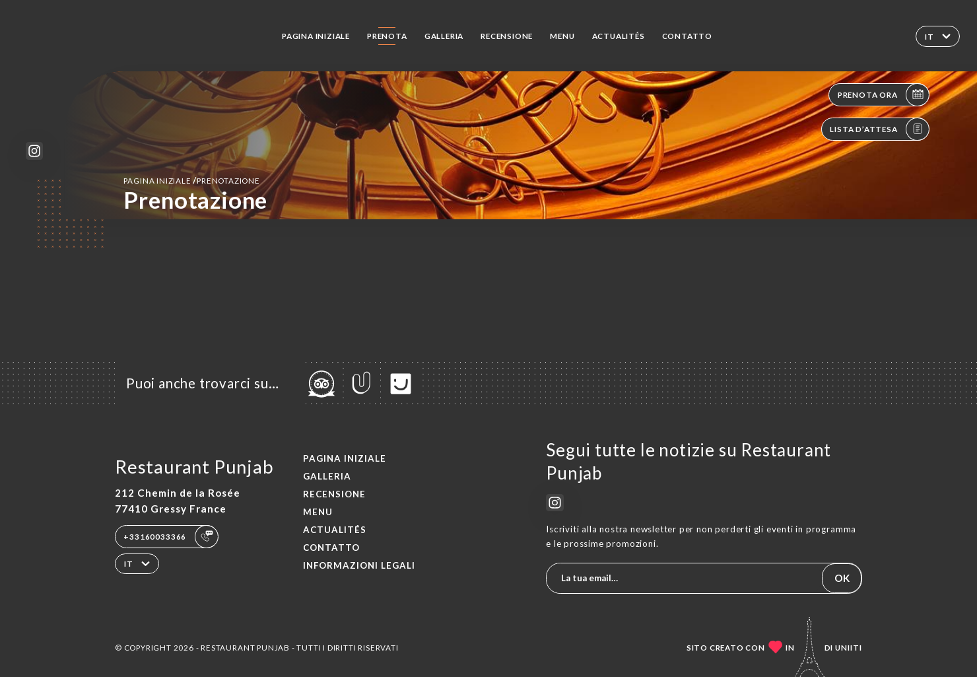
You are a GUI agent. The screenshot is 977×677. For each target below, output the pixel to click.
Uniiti (848, 647)
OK (842, 578)
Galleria (443, 35)
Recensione (507, 35)
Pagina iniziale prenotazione (191, 180)
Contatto (687, 35)
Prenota (387, 35)
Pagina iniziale (316, 35)
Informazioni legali (359, 565)
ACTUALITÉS (618, 35)
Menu (562, 35)
